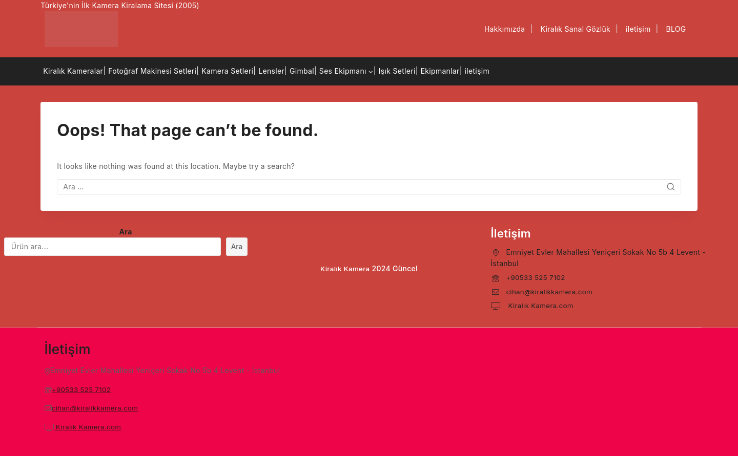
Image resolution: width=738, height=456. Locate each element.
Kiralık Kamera (345, 268)
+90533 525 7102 (537, 277)
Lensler (271, 71)
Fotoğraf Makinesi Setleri (152, 71)
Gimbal (302, 71)
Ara (125, 231)
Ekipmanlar (440, 71)
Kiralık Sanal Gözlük (576, 29)
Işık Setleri (397, 71)
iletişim (638, 29)
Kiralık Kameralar (73, 71)
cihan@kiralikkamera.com (551, 291)
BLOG (676, 29)
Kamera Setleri (227, 71)
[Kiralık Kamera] (81, 29)
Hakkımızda (504, 29)
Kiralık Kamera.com (541, 305)
